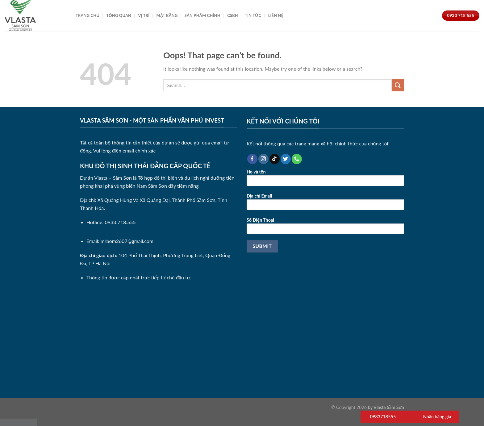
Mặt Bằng (167, 15)
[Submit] (398, 85)
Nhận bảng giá (437, 416)
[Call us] (297, 159)
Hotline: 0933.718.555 (111, 222)
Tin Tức (253, 15)
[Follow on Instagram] (263, 159)
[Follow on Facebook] (252, 159)
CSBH (232, 15)
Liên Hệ (276, 15)
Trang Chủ (87, 15)
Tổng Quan (118, 15)
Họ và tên (325, 179)
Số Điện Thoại (325, 228)
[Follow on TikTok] (274, 159)
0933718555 (383, 416)
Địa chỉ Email (325, 204)
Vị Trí (144, 15)
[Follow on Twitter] (286, 159)
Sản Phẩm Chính (202, 15)
